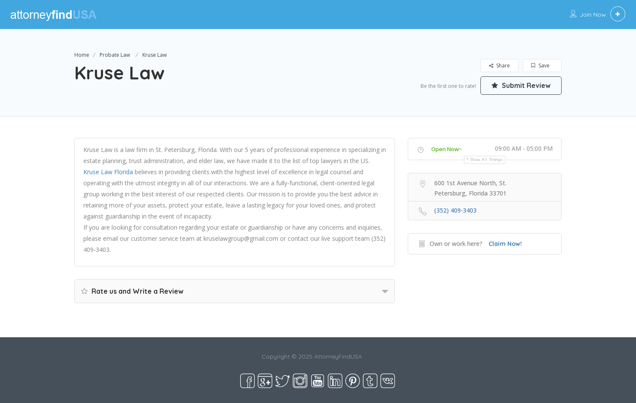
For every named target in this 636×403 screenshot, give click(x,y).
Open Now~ (446, 149)
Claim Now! (505, 244)
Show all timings (487, 159)
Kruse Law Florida (108, 172)
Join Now (593, 14)
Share (499, 65)
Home (81, 54)
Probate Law (115, 54)
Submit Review (521, 85)
